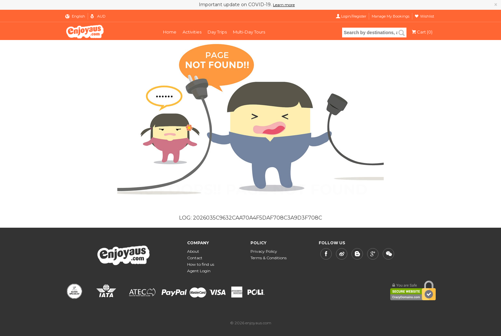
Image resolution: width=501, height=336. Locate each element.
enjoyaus (108, 31)
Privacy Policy (263, 251)
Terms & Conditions (268, 257)
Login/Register (353, 16)
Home (169, 31)
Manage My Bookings (390, 16)
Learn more (284, 4)
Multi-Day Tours (249, 31)
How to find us (200, 264)
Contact (194, 257)
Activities (192, 31)
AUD (101, 16)
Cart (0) (421, 31)
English (78, 16)
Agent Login (199, 270)
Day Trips (217, 31)
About (193, 251)
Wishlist (427, 16)
